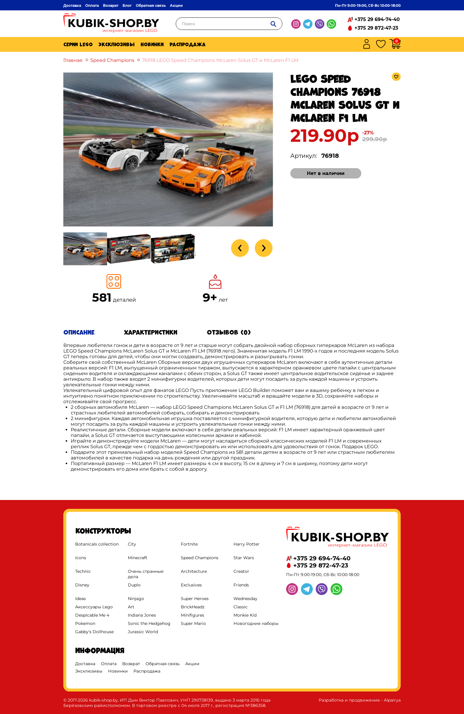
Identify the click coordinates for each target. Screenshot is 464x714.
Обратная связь (151, 5)
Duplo (134, 585)
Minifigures (192, 615)
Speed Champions (112, 60)
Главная (73, 60)
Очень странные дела (146, 574)
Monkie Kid (245, 615)
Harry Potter (246, 544)
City (132, 544)
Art (131, 607)
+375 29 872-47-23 (376, 28)
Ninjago (136, 598)
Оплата (92, 5)
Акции (176, 5)
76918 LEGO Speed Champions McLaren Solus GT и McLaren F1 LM (220, 60)
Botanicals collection (97, 544)
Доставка (72, 5)
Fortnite (189, 544)
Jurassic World (143, 631)
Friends (241, 585)
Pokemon (85, 623)
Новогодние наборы (255, 623)
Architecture (194, 571)
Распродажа (188, 44)
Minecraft (137, 557)
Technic (83, 571)
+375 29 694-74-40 (377, 19)
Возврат (110, 5)
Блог (127, 5)
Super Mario (193, 623)
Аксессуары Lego (94, 607)
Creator (241, 571)
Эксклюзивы (117, 44)
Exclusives (191, 585)
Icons (80, 557)
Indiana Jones (142, 615)
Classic (240, 607)
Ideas (80, 598)
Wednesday (245, 598)
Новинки (152, 44)
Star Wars (243, 557)
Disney (82, 585)
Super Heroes (195, 598)
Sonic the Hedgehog (149, 623)
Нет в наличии (325, 173)
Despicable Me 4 (92, 615)
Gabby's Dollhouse (94, 631)
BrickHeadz (192, 607)
